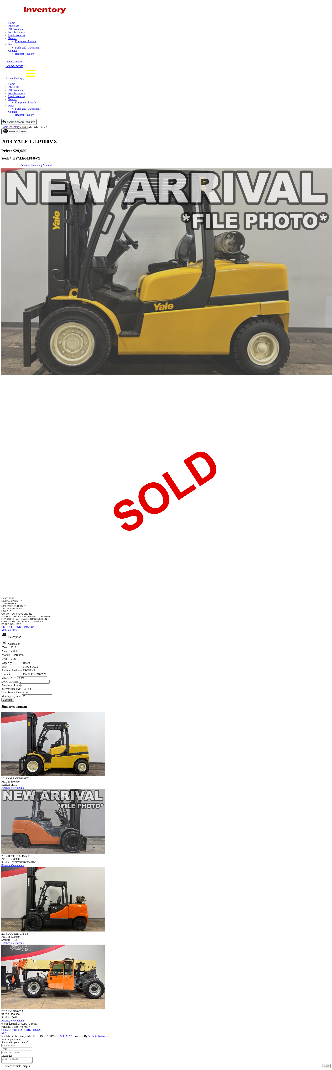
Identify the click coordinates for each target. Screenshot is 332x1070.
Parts (11, 44)
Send (326, 1067)
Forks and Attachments (28, 47)
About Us (13, 25)
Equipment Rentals (25, 41)
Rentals (12, 38)
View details (17, 787)
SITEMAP (66, 1036)
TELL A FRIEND (11, 626)
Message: (6, 1055)
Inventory (14, 126)
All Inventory (15, 29)
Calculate (7, 700)
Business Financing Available (36, 165)
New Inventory (16, 32)
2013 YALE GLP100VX (33, 126)
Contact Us (28, 626)
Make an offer (9, 630)
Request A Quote (24, 53)
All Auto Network (98, 1036)
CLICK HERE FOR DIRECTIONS (21, 1029)
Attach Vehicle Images (16, 1067)
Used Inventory (16, 35)
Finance (6, 787)
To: (29, 1042)
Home (11, 22)
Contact (12, 50)
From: (4, 1048)
